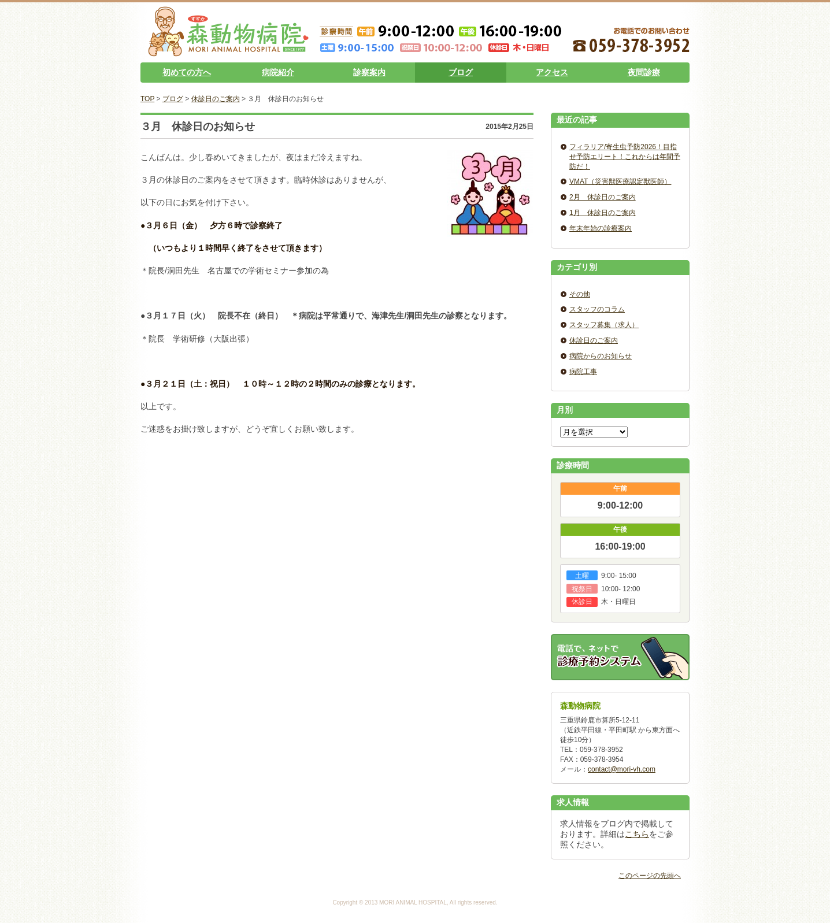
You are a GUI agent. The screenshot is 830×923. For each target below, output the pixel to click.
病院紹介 (278, 72)
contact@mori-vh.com (621, 769)
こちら (637, 834)
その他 (579, 294)
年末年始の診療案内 (600, 228)
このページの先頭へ (649, 876)
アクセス (552, 72)
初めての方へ (186, 72)
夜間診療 (644, 72)
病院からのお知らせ (600, 356)
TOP (147, 99)
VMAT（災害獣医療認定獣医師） (620, 181)
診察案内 (369, 72)
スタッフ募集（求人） (604, 325)
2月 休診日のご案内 (602, 197)
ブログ (461, 72)
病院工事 (583, 372)
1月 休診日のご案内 (602, 213)
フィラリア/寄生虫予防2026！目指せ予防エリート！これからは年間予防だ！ (624, 156)
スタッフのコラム (597, 309)
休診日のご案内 (215, 99)
